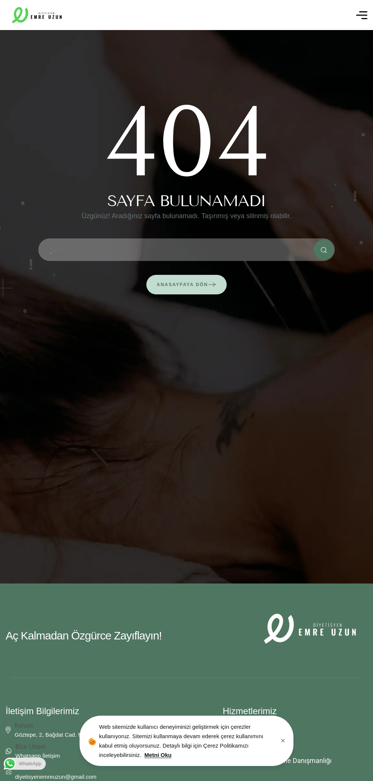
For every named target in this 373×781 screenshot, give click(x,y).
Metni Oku (158, 755)
